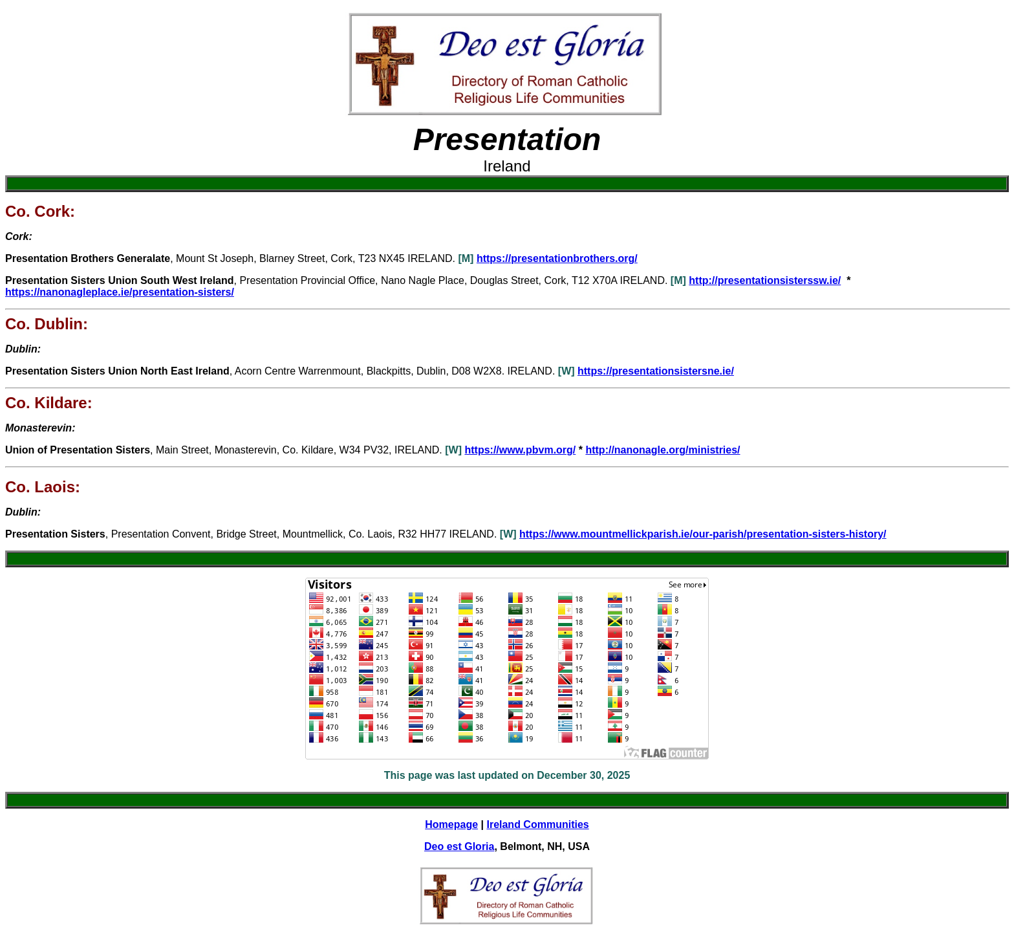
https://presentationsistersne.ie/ (655, 370)
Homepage (451, 824)
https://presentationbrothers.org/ (557, 258)
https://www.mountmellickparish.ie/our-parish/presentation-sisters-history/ (703, 534)
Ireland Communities (537, 824)
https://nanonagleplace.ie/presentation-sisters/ (119, 292)
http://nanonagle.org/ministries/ (662, 449)
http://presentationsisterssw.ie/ (765, 280)
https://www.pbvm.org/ (520, 449)
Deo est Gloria (459, 846)
